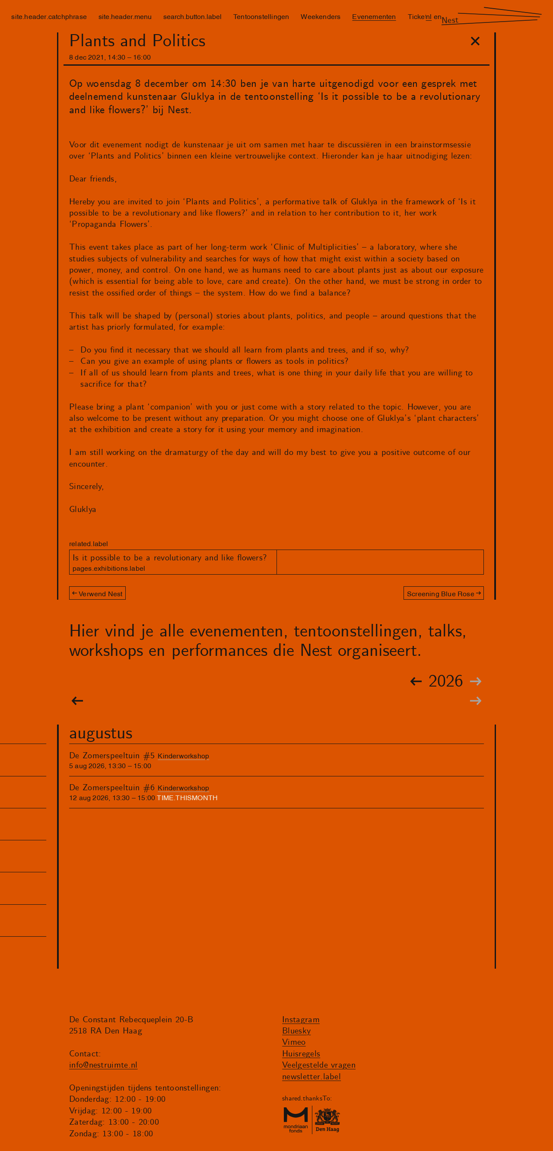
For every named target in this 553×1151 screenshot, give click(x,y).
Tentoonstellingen (261, 16)
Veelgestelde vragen (319, 1065)
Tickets (419, 16)
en (438, 16)
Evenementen (374, 16)
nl (429, 16)
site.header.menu (125, 16)
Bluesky (296, 1031)
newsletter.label (311, 1077)
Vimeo (294, 1042)
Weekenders (320, 16)
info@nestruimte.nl (103, 1065)
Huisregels (301, 1054)
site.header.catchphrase (49, 16)
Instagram (301, 1020)
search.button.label (192, 16)
